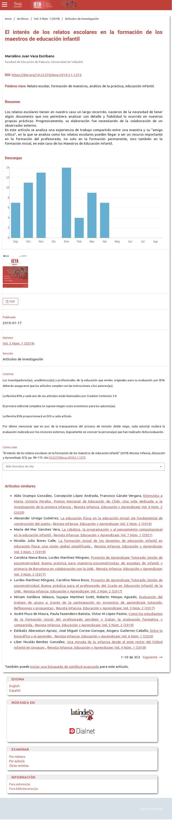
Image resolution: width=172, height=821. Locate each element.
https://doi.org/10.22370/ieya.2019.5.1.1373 (46, 75)
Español (14, 690)
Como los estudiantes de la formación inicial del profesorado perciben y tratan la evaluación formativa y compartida (88, 619)
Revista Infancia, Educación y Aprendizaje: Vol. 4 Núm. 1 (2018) (96, 647)
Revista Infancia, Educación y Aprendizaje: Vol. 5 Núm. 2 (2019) (84, 625)
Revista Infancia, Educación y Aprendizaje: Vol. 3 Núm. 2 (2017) (72, 591)
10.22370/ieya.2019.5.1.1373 (67, 457)
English (14, 686)
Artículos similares (20, 486)
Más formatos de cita (20, 466)
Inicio (8, 18)
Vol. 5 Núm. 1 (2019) (47, 18)
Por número (17, 756)
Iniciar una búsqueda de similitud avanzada (64, 666)
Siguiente (150, 657)
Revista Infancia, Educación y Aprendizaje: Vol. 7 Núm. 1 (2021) (103, 535)
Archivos (23, 18)
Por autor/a (17, 761)
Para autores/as (19, 784)
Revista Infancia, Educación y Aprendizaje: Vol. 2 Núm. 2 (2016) (102, 524)
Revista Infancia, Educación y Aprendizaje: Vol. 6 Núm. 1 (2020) (103, 636)
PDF (12, 301)
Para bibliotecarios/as (23, 788)
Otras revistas (19, 765)
